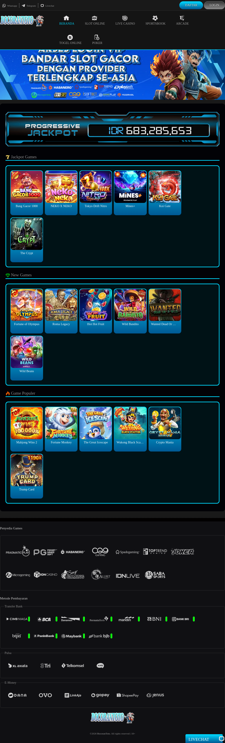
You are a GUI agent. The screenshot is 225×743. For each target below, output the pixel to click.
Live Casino (125, 20)
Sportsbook (155, 20)
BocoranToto (103, 733)
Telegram (29, 5)
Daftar (191, 5)
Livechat (47, 5)
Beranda (66, 20)
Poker (97, 40)
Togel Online (70, 40)
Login (214, 5)
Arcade (182, 20)
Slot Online (95, 20)
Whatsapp (9, 5)
